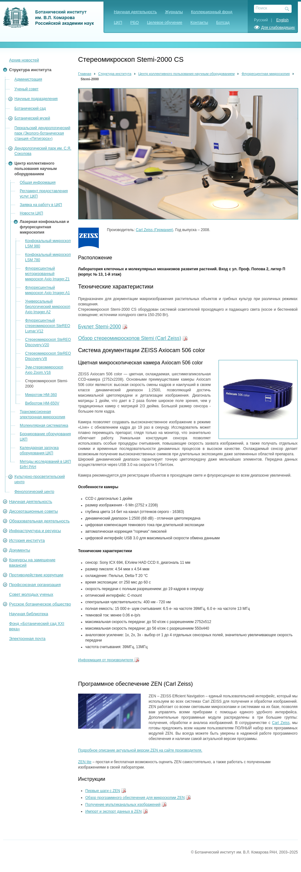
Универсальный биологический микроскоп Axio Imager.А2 (47, 306)
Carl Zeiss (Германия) (154, 230)
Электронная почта (27, 638)
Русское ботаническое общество (40, 604)
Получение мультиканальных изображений (123, 804)
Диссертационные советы (33, 511)
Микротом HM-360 (41, 395)
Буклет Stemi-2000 (99, 326)
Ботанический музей (32, 118)
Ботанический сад (30, 108)
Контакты (199, 22)
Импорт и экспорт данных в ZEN (113, 811)
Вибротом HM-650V (42, 403)
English (282, 20)
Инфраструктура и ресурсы (35, 530)
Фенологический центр (34, 491)
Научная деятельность (135, 11)
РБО (134, 22)
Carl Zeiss (281, 723)
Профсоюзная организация (35, 584)
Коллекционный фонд (211, 11)
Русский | (264, 20)
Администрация (28, 79)
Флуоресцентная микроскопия (265, 74)
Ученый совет (26, 89)
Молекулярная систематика (44, 425)
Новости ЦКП (31, 213)
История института (27, 540)
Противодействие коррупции (36, 575)
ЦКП (118, 22)
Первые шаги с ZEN (102, 791)
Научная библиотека (28, 613)
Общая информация (37, 182)
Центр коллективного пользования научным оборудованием (35, 168)
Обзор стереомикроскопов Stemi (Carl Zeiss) (129, 338)
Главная (84, 74)
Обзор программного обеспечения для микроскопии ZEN (135, 797)
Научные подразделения (36, 99)
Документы (19, 550)
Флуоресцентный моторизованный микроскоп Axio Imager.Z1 (47, 273)
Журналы (174, 11)
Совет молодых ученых (31, 594)
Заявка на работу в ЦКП (41, 205)
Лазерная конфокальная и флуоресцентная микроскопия (44, 227)
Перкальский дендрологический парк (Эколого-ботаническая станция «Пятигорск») (42, 133)
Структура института (30, 69)
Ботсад (223, 22)
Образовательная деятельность (39, 521)
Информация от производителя (105, 660)
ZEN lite (85, 762)
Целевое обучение (164, 22)
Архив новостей (24, 60)
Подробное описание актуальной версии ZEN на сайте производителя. (140, 750)
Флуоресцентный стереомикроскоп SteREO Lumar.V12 (47, 325)
